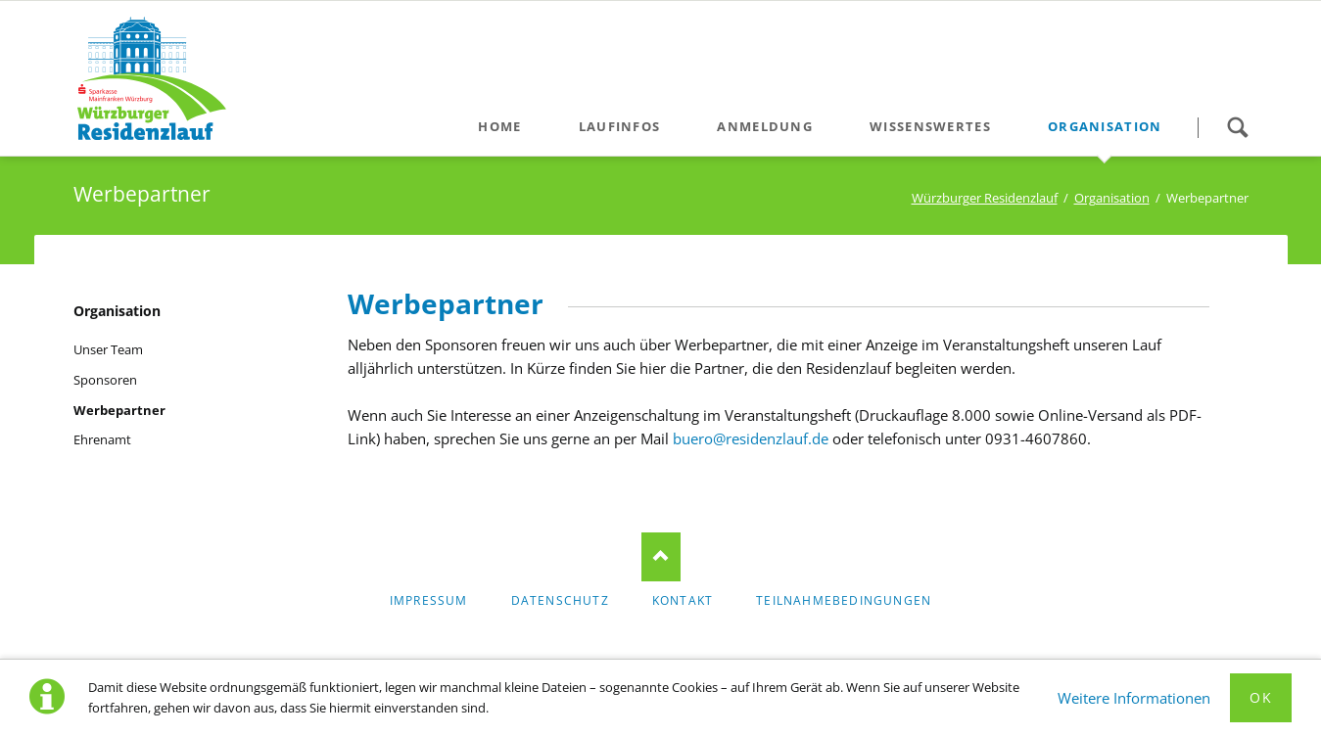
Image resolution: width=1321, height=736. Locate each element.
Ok (1261, 697)
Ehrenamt (102, 439)
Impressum (429, 600)
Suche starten (1238, 127)
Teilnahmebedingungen (843, 600)
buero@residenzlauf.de (750, 438)
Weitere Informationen (1134, 698)
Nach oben (661, 556)
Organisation (1112, 198)
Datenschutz (560, 600)
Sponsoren (105, 380)
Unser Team (108, 349)
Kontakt (682, 600)
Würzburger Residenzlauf (985, 198)
